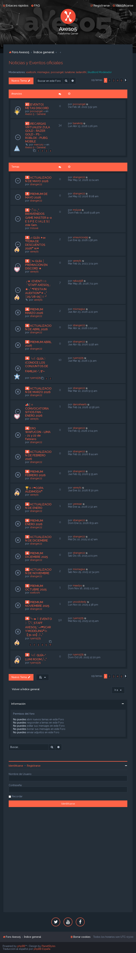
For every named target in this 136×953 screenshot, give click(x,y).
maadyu (77, 585)
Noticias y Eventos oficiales (36, 62)
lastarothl (81, 72)
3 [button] (113, 80)
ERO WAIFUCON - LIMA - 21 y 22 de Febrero (37, 434)
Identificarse (16, 765)
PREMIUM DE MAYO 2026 (36, 195)
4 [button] (117, 80)
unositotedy (79, 601)
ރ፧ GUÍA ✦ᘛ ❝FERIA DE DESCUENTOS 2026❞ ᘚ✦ (35, 243)
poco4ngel (57, 72)
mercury (39, 144)
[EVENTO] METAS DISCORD (37, 106)
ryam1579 (35, 377)
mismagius (43, 72)
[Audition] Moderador (100, 72)
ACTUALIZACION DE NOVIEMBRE (38, 571)
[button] (125, 80)
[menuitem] (35, 5)
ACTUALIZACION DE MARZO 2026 (38, 390)
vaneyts (34, 251)
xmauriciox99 (80, 237)
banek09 (78, 123)
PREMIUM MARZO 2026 (34, 311)
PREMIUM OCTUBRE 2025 (36, 587)
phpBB (21, 946)
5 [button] (121, 80)
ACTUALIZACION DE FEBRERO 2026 (38, 455)
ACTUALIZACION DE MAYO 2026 (38, 179)
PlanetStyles (48, 946)
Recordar (17, 796)
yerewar (77, 503)
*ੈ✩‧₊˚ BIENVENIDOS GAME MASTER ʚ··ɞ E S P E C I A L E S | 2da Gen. (38, 217)
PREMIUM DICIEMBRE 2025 (36, 555)
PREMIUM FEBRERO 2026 (35, 473)
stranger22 (36, 184)
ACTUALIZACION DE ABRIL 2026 (38, 327)
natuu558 (78, 280)
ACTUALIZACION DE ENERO (38, 506)
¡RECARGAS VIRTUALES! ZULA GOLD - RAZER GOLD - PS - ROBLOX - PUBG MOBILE (37, 132)
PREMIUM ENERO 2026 (34, 522)
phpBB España (42, 949)
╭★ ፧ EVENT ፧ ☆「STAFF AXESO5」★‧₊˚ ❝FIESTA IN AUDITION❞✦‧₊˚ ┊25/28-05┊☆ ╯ (38, 288)
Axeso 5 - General (35, 114)
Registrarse (34, 765)
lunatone (70, 72)
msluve (34, 228)
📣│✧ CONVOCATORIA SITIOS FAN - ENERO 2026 (37, 410)
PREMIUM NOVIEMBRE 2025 (37, 603)
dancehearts (80, 404)
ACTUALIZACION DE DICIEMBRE (38, 538)
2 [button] (109, 80)
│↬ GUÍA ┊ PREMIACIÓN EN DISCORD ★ (36, 264)
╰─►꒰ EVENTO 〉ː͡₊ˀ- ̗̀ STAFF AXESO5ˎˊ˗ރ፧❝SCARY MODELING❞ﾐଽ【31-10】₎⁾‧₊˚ (38, 627)
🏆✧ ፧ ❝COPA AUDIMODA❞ (34, 489)
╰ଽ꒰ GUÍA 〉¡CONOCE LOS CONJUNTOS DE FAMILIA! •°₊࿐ (36, 365)
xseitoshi (31, 72)
